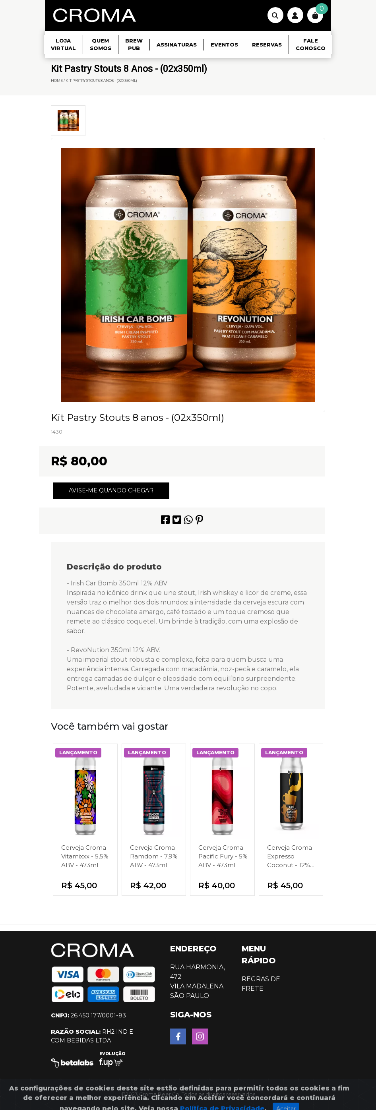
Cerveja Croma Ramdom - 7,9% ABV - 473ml (154, 856)
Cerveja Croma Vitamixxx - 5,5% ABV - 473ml (85, 856)
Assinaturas (177, 45)
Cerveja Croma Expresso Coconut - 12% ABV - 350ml (289, 857)
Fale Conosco (311, 44)
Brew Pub (134, 44)
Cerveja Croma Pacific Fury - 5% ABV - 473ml (223, 856)
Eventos (224, 45)
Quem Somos (100, 44)
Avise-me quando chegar (111, 490)
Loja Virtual (63, 44)
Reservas (267, 45)
